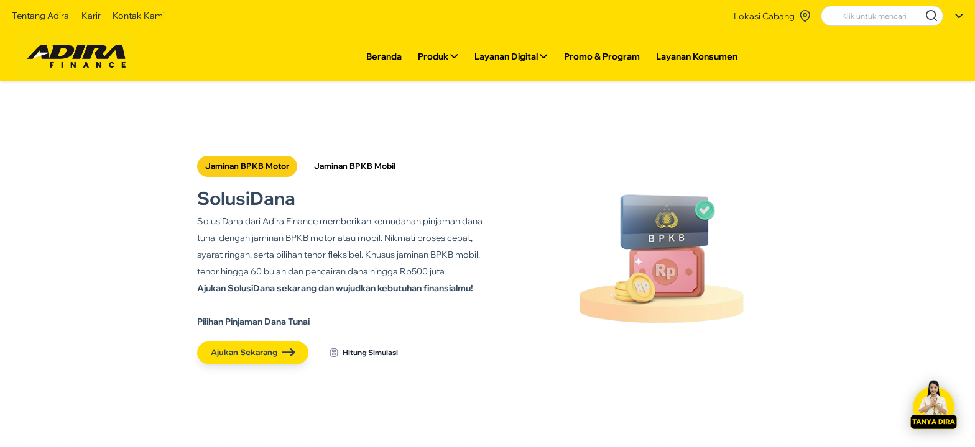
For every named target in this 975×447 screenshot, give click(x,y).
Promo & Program (601, 58)
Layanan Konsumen (696, 58)
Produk (438, 58)
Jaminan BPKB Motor (247, 166)
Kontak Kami (139, 15)
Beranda (384, 58)
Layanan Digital (511, 58)
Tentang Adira (40, 15)
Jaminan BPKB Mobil (354, 166)
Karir (91, 15)
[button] (933, 405)
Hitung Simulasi (364, 353)
